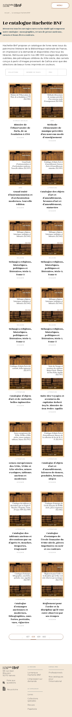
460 (44, 637)
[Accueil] (12, 5)
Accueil (7, 13)
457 (28, 637)
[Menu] (60, 5)
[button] (15, 72)
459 (38, 637)
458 (33, 637)
